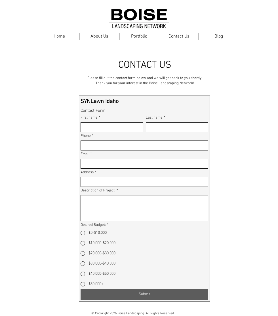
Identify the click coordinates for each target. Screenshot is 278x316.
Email (86, 154)
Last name (155, 117)
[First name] (110, 127)
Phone (87, 136)
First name (90, 117)
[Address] (143, 182)
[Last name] (175, 127)
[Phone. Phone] (143, 145)
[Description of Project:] (144, 208)
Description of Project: (99, 190)
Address (88, 172)
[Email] (143, 163)
